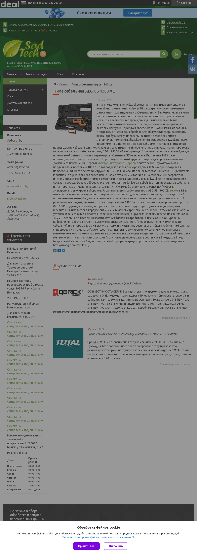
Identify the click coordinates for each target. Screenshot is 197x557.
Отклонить (116, 546)
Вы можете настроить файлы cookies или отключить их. (97, 537)
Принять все (86, 546)
